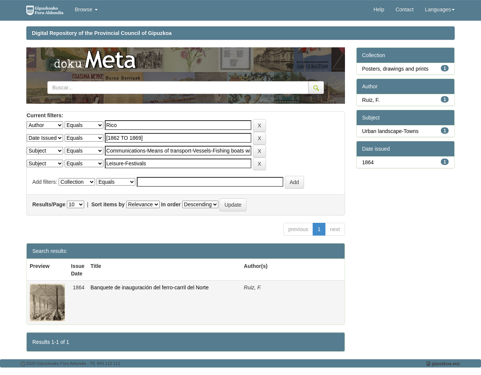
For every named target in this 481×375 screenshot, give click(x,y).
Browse (86, 9)
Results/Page (48, 204)
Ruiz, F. (371, 100)
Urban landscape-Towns (390, 131)
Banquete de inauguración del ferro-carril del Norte (150, 287)
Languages (440, 9)
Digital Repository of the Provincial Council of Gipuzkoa (102, 33)
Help (379, 9)
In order (171, 204)
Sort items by (108, 204)
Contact (404, 9)
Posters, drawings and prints (395, 69)
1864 (368, 162)
